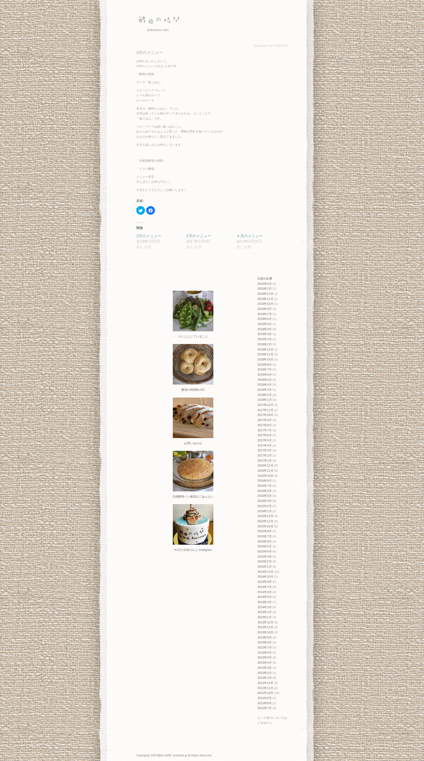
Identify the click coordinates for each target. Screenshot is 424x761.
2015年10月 (265, 526)
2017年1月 (264, 460)
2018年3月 (264, 389)
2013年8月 (264, 642)
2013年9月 (264, 637)
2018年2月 (264, 394)
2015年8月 (264, 531)
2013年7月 (264, 647)
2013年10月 (265, 632)
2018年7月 (264, 369)
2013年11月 (265, 627)
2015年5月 (264, 546)
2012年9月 (264, 698)
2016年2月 (264, 506)
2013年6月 (264, 652)
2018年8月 (264, 364)
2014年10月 (265, 576)
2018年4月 (264, 384)
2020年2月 (264, 288)
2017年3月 (264, 450)
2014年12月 (265, 571)
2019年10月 (265, 303)
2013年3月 (264, 667)
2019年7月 (264, 314)
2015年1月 (264, 566)
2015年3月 (264, 556)
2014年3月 (264, 607)
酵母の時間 (158, 20)
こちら (261, 722)
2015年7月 (264, 536)
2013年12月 (265, 622)
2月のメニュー (148, 236)
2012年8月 (264, 703)
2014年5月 (264, 596)
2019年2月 (264, 339)
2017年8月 (264, 425)
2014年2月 (264, 612)
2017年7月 (264, 430)
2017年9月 (264, 420)
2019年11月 (265, 298)
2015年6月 (264, 541)
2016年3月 (264, 500)
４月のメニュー (249, 236)
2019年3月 (264, 334)
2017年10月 (265, 414)
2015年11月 (265, 521)
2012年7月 (264, 708)
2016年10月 (265, 475)
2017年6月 (264, 435)
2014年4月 (264, 602)
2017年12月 (265, 404)
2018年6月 (264, 374)
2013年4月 (264, 662)
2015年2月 (264, 561)
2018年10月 (265, 359)
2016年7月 (264, 485)
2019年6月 (264, 318)
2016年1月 (264, 511)
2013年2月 (264, 672)
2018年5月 (264, 379)
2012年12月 (265, 682)
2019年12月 (265, 293)
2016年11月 (265, 470)
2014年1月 (264, 617)
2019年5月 (264, 324)
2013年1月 (264, 677)
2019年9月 (264, 308)
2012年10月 (265, 692)
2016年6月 (264, 490)
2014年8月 (264, 581)
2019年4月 (264, 329)
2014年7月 (264, 586)
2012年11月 (265, 688)
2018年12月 (265, 349)
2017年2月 (264, 455)
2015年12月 (265, 516)
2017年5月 (264, 440)
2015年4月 (264, 551)
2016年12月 (265, 465)
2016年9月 (264, 480)
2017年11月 (265, 410)
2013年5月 (264, 657)
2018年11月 (265, 354)
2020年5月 (264, 283)
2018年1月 (264, 399)
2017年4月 (264, 445)
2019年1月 (264, 344)
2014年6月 (264, 592)
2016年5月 (264, 495)
